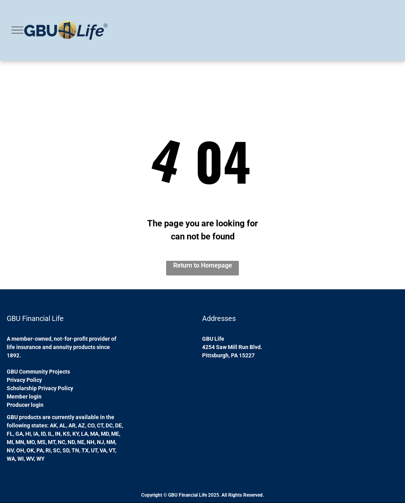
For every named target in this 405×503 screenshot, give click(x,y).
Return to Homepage (202, 265)
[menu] (17, 30)
